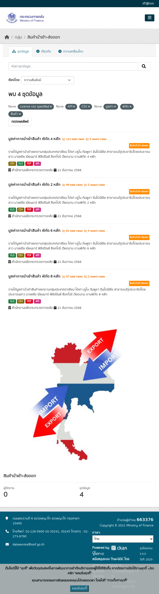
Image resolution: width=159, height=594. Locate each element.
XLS (20, 164)
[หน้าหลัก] (7, 37)
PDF (29, 164)
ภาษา (96, 532)
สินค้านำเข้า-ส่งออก (43, 37)
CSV (12, 164)
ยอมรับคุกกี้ (79, 588)
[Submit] (144, 66)
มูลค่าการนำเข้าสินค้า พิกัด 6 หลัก (34, 231)
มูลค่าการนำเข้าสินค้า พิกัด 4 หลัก (34, 139)
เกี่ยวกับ (43, 51)
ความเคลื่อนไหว (70, 51)
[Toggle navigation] (149, 17)
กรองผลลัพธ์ (20, 121)
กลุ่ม (18, 37)
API (37, 164)
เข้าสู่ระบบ (148, 3)
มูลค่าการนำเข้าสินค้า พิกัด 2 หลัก (34, 185)
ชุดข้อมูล (20, 51)
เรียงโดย (13, 80)
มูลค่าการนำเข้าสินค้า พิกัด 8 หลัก (34, 276)
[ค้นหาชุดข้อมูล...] (73, 66)
